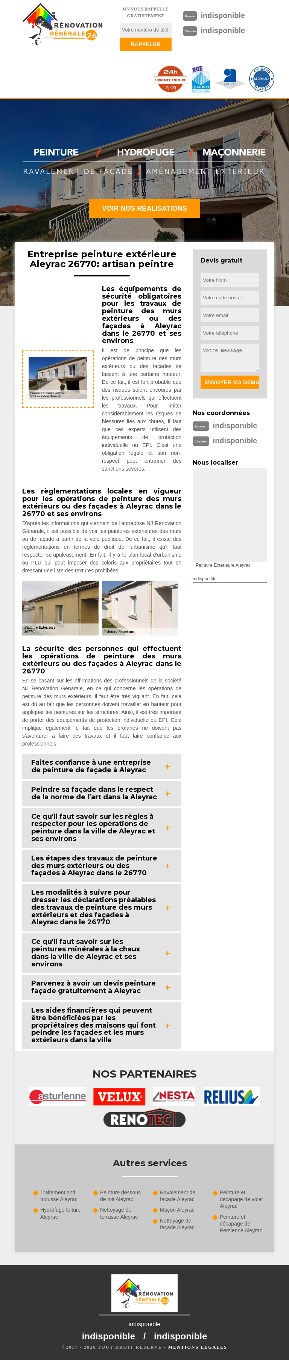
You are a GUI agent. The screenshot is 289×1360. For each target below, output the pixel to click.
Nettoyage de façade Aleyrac (177, 1224)
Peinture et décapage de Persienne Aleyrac (241, 1223)
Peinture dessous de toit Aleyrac (120, 1195)
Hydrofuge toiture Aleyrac (60, 1213)
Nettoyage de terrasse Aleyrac (119, 1213)
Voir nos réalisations (144, 208)
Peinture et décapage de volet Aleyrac (241, 1199)
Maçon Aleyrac (177, 1210)
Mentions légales (197, 1347)
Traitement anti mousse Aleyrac (59, 1195)
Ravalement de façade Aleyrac (177, 1195)
